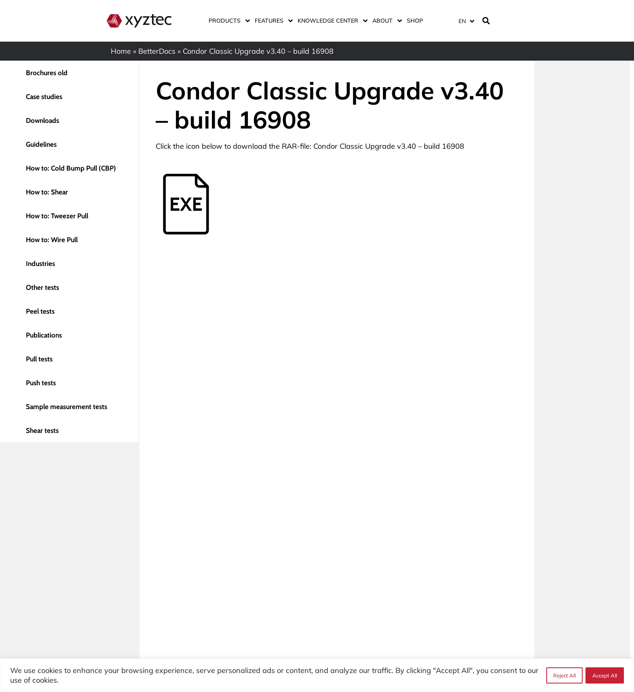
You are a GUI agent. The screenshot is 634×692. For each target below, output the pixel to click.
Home (121, 51)
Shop (415, 20)
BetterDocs (156, 51)
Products (228, 21)
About (385, 21)
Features (272, 21)
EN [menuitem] (462, 21)
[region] (317, 675)
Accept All (604, 675)
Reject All (564, 675)
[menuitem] (466, 21)
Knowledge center (331, 21)
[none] (465, 21)
